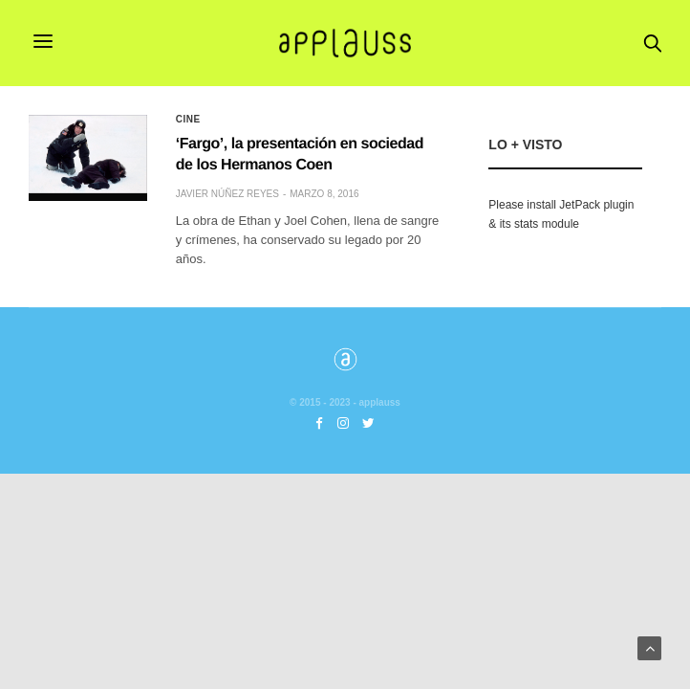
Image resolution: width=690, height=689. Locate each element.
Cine (188, 119)
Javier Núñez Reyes (227, 194)
